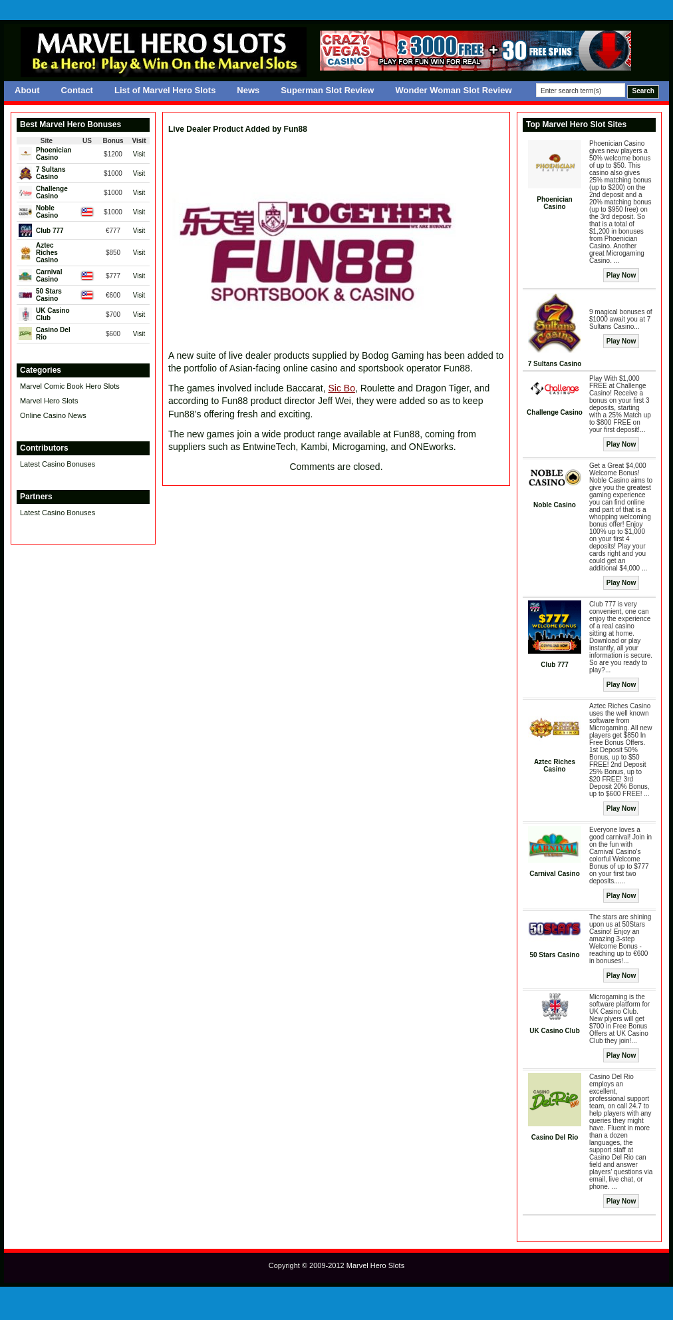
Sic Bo (341, 388)
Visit (139, 154)
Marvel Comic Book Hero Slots (70, 386)
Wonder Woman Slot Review (453, 90)
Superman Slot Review (327, 90)
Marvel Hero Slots (49, 401)
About (27, 90)
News (248, 90)
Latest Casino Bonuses (57, 464)
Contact (77, 90)
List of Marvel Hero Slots (164, 90)
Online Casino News (53, 415)
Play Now (621, 275)
